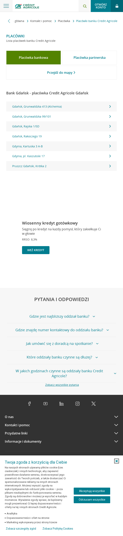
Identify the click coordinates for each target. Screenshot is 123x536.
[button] (116, 461)
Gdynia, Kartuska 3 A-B (61, 146)
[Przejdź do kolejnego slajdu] (107, 268)
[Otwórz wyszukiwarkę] (85, 6)
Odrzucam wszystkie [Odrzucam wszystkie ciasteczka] (92, 499)
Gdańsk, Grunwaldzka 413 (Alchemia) (61, 106)
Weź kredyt (35, 250)
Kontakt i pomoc (41, 21)
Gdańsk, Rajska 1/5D (61, 126)
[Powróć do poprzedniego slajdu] (94, 267)
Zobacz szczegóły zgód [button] (21, 528)
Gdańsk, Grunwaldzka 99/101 (61, 116)
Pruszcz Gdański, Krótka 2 (61, 166)
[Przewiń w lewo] (9, 20)
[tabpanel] (61, 136)
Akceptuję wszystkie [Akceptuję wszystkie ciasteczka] (92, 491)
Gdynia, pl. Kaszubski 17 (61, 156)
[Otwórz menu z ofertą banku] (6, 6)
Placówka (64, 21)
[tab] (33, 58)
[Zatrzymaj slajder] (101, 268)
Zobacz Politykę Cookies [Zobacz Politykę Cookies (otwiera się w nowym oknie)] (57, 528)
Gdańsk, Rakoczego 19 (61, 136)
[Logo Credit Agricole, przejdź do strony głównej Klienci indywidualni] (27, 7)
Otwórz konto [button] (101, 6)
